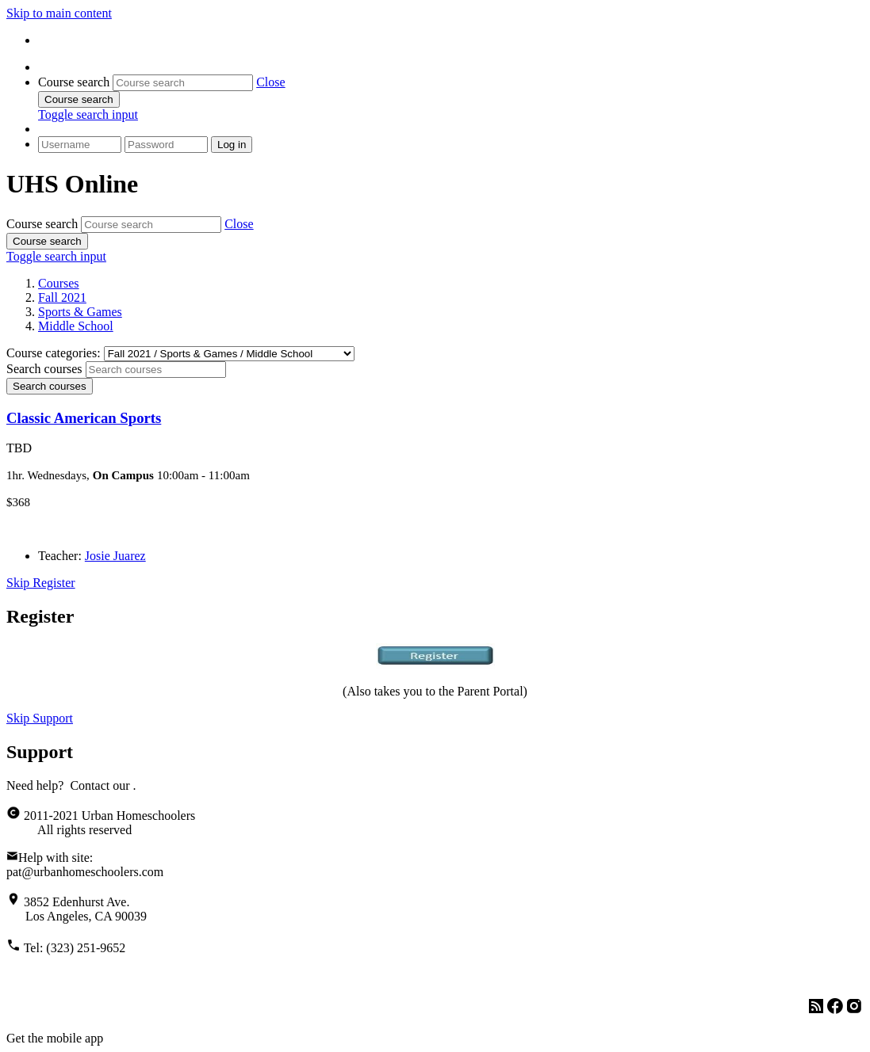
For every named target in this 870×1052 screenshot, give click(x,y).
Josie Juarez (115, 555)
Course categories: (53, 353)
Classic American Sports (83, 418)
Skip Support (39, 718)
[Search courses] (156, 369)
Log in (231, 145)
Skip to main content (59, 13)
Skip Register (40, 582)
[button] (270, 82)
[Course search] (183, 82)
